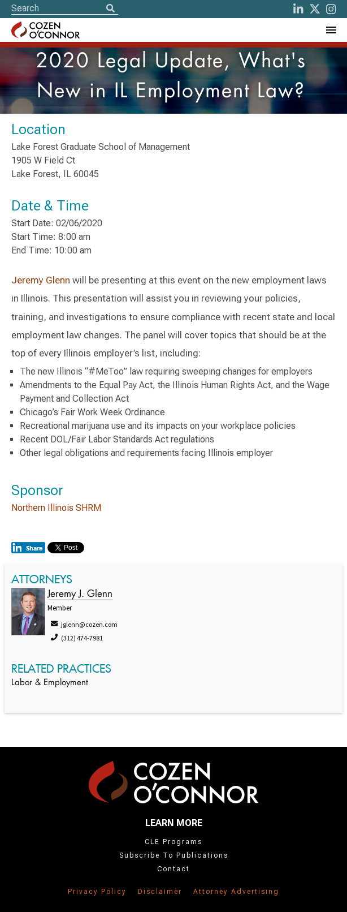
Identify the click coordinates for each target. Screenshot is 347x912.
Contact (173, 869)
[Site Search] (64, 8)
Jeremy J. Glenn (79, 594)
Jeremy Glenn (40, 280)
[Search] (110, 9)
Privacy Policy (97, 892)
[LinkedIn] (298, 9)
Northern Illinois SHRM (56, 507)
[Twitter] (314, 9)
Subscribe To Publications (173, 855)
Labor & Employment (49, 683)
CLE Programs (173, 842)
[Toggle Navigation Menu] (330, 30)
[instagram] (331, 9)
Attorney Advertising (236, 892)
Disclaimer (160, 892)
